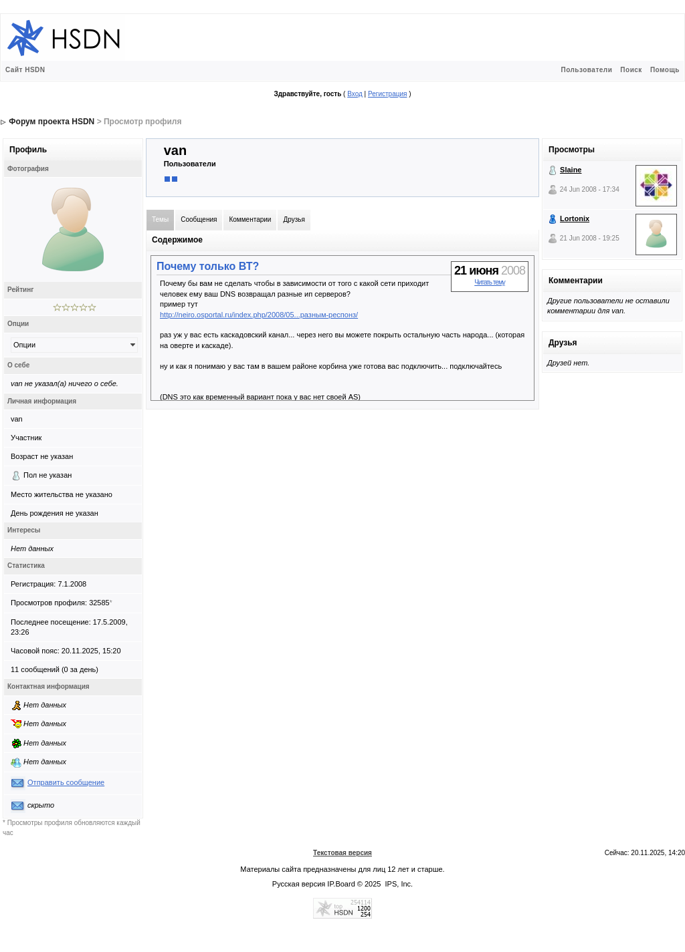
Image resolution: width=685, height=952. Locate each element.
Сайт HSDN (25, 69)
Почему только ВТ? (208, 266)
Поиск (631, 69)
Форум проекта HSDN (51, 121)
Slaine (570, 170)
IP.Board (341, 884)
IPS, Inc (398, 884)
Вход (355, 94)
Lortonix (574, 218)
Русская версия (298, 884)
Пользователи (586, 69)
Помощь (665, 69)
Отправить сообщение (65, 782)
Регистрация (387, 94)
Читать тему (489, 282)
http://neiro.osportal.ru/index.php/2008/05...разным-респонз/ (259, 315)
